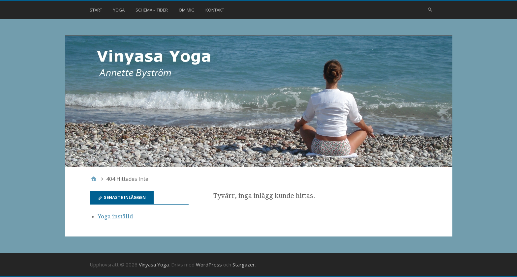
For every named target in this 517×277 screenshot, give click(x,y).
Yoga (119, 10)
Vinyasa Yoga (154, 264)
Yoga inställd (115, 216)
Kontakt (214, 10)
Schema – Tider (152, 10)
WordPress (209, 264)
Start (96, 10)
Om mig (187, 10)
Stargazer (243, 264)
